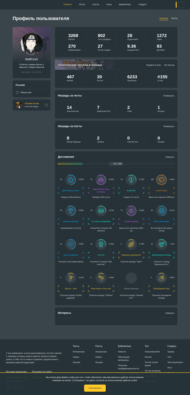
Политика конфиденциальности (128, 367)
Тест (169, 357)
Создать (125, 4)
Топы (97, 4)
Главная (66, 4)
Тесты (77, 4)
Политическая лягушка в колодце (80, 64)
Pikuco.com (26, 92)
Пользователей (152, 351)
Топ (147, 346)
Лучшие (76, 362)
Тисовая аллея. (31, 105)
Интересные (79, 351)
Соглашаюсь (95, 388)
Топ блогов (169, 65)
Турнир (170, 351)
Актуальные (101, 351)
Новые (76, 357)
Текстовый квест (175, 362)
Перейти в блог (153, 65)
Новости (122, 351)
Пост (169, 367)
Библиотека (110, 4)
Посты (87, 4)
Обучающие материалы (124, 358)
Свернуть (169, 157)
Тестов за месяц (152, 371)
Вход (170, 5)
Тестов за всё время (151, 364)
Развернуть (168, 96)
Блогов (148, 357)
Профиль (163, 18)
